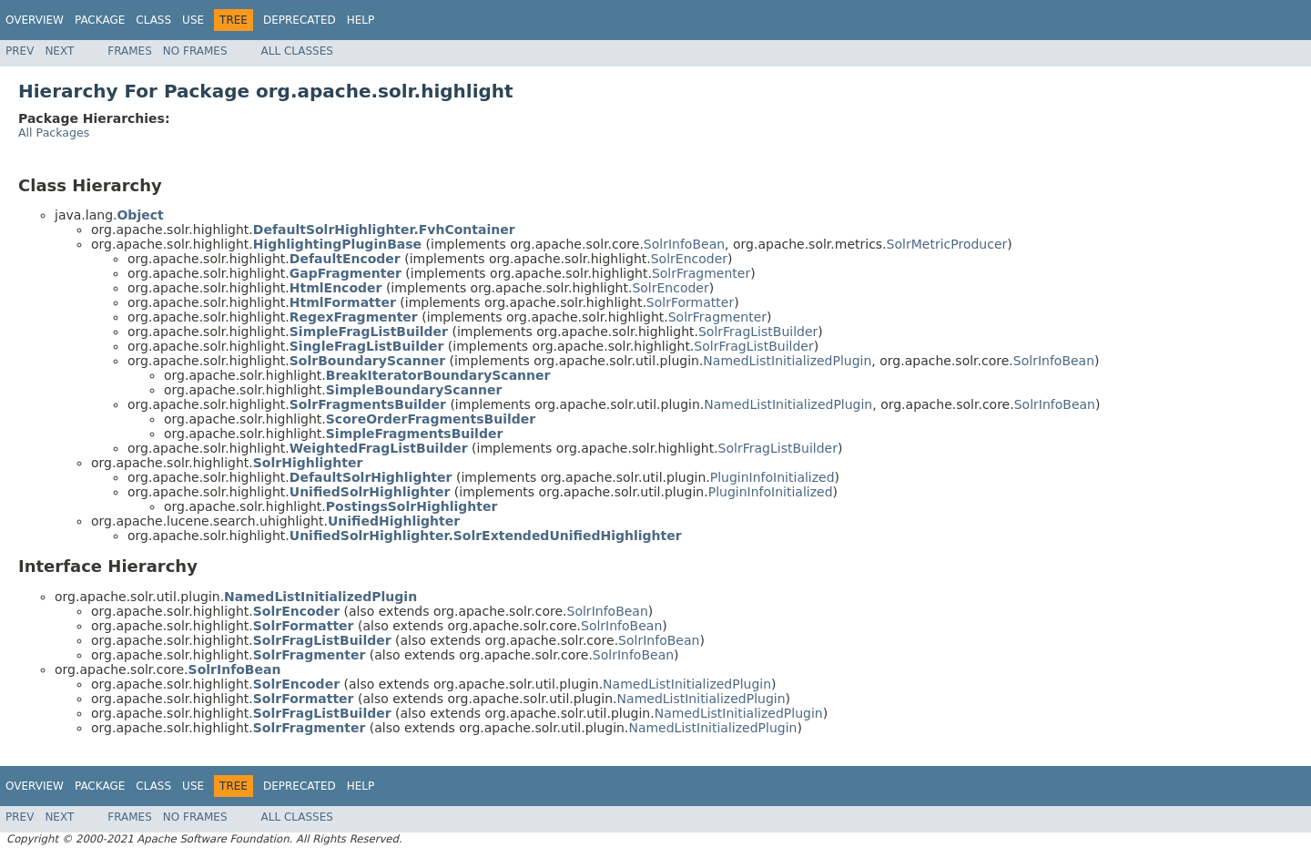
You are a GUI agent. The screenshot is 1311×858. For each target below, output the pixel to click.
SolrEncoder (689, 258)
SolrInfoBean (684, 244)
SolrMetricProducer (947, 244)
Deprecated (299, 20)
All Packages (53, 132)
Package (100, 20)
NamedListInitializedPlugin (787, 360)
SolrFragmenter (701, 273)
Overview (34, 20)
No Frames (195, 51)
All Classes (297, 51)
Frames (129, 51)
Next (59, 51)
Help (361, 20)
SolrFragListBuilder (758, 331)
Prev (19, 51)
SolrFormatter (690, 302)
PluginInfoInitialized (772, 477)
